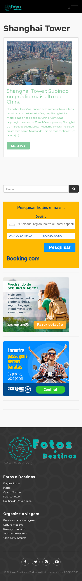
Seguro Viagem (13, 524)
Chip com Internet (14, 537)
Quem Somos (12, 492)
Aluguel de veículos (15, 533)
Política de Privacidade (17, 501)
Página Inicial (11, 483)
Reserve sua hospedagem (19, 520)
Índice (6, 487)
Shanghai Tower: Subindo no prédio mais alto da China (38, 96)
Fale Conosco (11, 496)
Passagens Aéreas (14, 529)
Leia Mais (18, 145)
